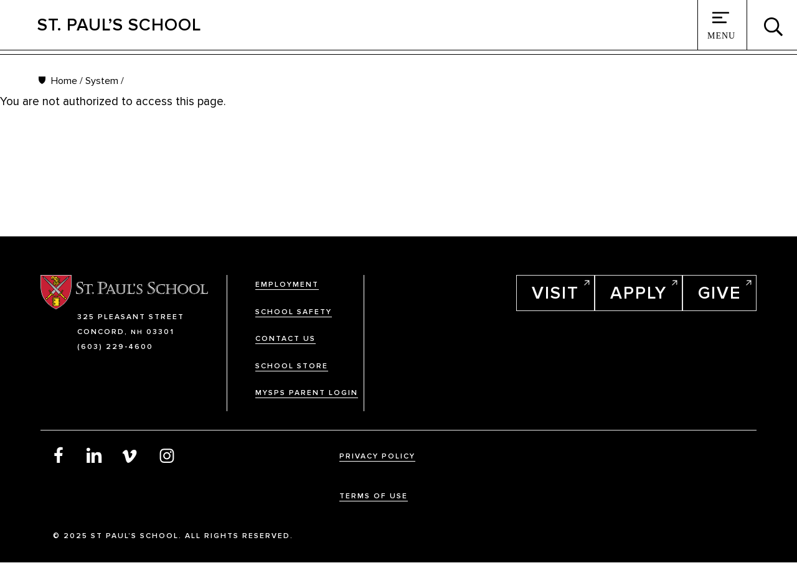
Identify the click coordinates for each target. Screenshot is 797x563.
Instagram (167, 455)
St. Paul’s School (119, 24)
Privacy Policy (377, 456)
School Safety (293, 312)
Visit (555, 293)
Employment (287, 284)
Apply (638, 293)
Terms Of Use (373, 496)
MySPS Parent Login (306, 393)
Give (719, 293)
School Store (291, 366)
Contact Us (285, 338)
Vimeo (131, 455)
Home (64, 81)
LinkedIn (95, 455)
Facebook (58, 455)
